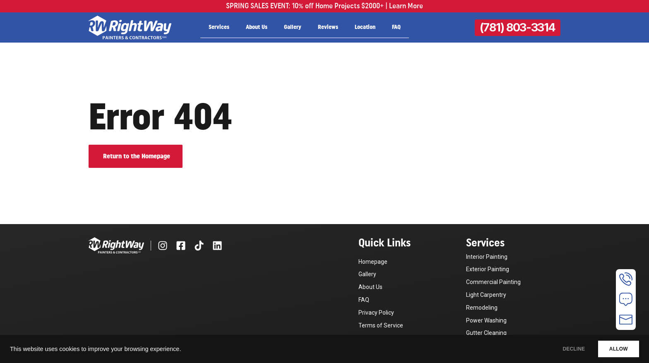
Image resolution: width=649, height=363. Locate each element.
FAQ (396, 27)
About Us (256, 27)
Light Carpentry (486, 294)
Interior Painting (486, 256)
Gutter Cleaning (486, 333)
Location (365, 27)
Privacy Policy (376, 312)
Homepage (372, 261)
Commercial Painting (493, 282)
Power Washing (486, 320)
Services (219, 27)
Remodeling (482, 307)
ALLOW (615, 349)
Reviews (328, 27)
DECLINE (564, 349)
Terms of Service (380, 325)
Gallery (292, 27)
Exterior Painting (487, 269)
